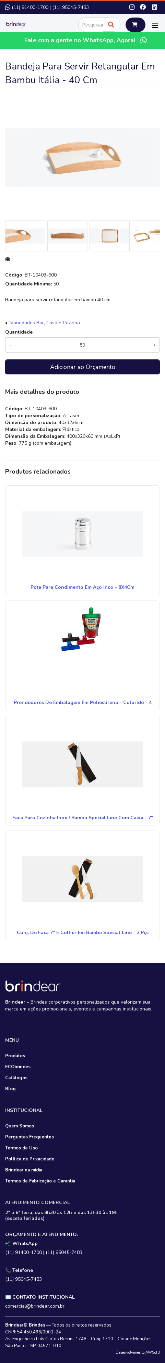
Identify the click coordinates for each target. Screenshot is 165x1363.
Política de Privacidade (29, 1159)
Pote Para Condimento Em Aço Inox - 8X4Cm (82, 587)
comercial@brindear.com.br (34, 1306)
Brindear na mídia (23, 1170)
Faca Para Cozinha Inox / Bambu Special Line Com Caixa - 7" (82, 817)
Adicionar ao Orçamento (82, 367)
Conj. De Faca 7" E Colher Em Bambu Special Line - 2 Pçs (83, 932)
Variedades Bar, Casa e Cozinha (45, 323)
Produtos (15, 1056)
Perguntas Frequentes (29, 1137)
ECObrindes (18, 1067)
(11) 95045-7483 (70, 7)
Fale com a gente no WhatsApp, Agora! (86, 40)
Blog (10, 1089)
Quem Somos (19, 1126)
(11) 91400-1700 (30, 7)
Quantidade (19, 332)
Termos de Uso (21, 1148)
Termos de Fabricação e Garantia (40, 1181)
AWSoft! (152, 1352)
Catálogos (16, 1078)
